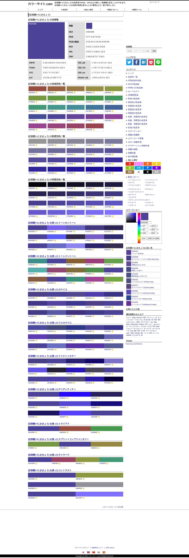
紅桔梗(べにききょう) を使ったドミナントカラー (52, 356)
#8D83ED (69, 249)
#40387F (108, 198)
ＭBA (132, 333)
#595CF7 (50, 240)
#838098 (89, 145)
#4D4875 (69, 383)
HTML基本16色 (134, 80)
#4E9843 (70, 102)
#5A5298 (108, 154)
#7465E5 (70, 216)
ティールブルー (151, 331)
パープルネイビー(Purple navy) (143, 282)
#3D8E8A (31, 265)
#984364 (70, 130)
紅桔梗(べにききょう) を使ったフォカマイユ (50, 323)
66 (142, 335)
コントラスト (150, 205)
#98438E (32, 130)
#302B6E (107, 240)
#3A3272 (89, 198)
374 (146, 324)
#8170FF (79, 498)
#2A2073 (69, 365)
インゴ (146, 333)
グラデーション (150, 185)
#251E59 (94, 398)
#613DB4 (31, 340)
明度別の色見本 (135, 113)
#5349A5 (70, 207)
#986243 (51, 92)
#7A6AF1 (89, 216)
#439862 (108, 102)
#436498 (108, 111)
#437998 (89, 111)
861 (150, 333)
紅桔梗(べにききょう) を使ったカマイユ (47, 289)
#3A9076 (69, 283)
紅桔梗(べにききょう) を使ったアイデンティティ (52, 389)
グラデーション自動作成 (138, 146)
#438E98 (70, 111)
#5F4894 (135, 263)
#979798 (32, 145)
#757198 (32, 154)
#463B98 (70, 164)
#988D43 (89, 92)
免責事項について (97, 547)
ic (148, 326)
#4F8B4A (88, 274)
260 (144, 317)
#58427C (135, 285)
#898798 (70, 145)
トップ (40, 10)
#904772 (50, 274)
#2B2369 (88, 249)
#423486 (31, 307)
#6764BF (69, 231)
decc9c (148, 320)
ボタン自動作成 (135, 142)
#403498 (89, 164)
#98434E (89, 130)
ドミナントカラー (134, 185)
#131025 (70, 188)
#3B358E (107, 331)
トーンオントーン (134, 180)
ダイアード (132, 194)
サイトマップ (154, 2)
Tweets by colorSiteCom (134, 344)
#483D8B (135, 257)
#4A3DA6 (50, 383)
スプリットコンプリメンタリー (139, 200)
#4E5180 (135, 280)
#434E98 (32, 120)
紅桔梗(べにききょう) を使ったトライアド (48, 423)
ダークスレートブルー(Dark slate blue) (145, 259)
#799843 (32, 102)
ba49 (157, 326)
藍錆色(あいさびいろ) (139, 276)
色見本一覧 (133, 77)
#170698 (108, 173)
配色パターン (134, 177)
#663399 (135, 302)
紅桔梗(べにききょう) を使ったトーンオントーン (52, 223)
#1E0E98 (89, 173)
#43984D (89, 102)
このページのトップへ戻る (111, 507)
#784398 (89, 120)
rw (156, 317)
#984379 (51, 130)
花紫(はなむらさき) (138, 265)
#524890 (69, 298)
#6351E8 (31, 374)
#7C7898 (108, 145)
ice (152, 322)
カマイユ (131, 182)
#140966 (88, 365)
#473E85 (31, 365)
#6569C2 (50, 249)
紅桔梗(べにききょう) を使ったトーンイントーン (52, 256)
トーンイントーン (151, 180)
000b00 (128, 335)
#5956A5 (50, 316)
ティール (156, 333)
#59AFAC (31, 274)
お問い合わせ (110, 547)
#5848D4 (63, 407)
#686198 (70, 154)
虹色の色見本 (134, 128)
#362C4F (107, 249)
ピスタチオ (136, 335)
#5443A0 (50, 307)
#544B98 (32, 164)
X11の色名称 (133, 84)
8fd (142, 333)
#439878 (32, 111)
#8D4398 (108, 120)
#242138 (50, 374)
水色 (139, 168)
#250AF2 (63, 398)
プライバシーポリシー (82, 547)
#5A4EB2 (89, 207)
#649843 (51, 102)
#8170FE (108, 216)
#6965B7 (107, 340)
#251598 (70, 173)
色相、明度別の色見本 (137, 120)
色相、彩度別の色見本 (137, 117)
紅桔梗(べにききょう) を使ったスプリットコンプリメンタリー (58, 439)
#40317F (69, 316)
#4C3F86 (31, 298)
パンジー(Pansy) (137, 253)
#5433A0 (69, 349)
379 (131, 331)
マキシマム (139, 320)
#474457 (88, 374)
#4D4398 (51, 120)
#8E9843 (108, 92)
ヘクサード (132, 205)
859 (159, 320)
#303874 (88, 340)
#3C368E (69, 307)
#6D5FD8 (51, 216)
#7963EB (50, 231)
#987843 (70, 92)
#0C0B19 (51, 188)
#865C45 (31, 283)
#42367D (88, 231)
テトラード (132, 202)
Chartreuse (134, 324)
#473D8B (32, 207)
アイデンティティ (134, 189)
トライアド (132, 197)
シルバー (129, 328)
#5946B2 (135, 291)
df (144, 320)
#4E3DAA (88, 298)
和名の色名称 (134, 99)
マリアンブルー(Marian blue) (142, 299)
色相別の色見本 (135, 106)
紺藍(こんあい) (137, 270)
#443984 (31, 316)
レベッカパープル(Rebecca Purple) (144, 304)
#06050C (32, 188)
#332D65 (70, 198)
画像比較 (132, 153)
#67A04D (107, 265)
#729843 (31, 448)
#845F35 (69, 265)
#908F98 (51, 145)
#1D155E (31, 417)
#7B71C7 (107, 365)
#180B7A (94, 407)
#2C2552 (107, 231)
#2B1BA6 (88, 383)
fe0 (144, 331)
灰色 (157, 172)
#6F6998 (51, 154)
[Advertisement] (144, 28)
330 (138, 331)
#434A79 (50, 331)
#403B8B (88, 316)
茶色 (130, 172)
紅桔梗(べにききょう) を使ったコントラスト (50, 470)
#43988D (51, 111)
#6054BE (108, 207)
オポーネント (150, 194)
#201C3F (108, 188)
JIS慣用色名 (133, 95)
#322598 (32, 173)
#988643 (94, 448)
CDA (155, 322)
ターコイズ (147, 328)
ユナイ (128, 317)
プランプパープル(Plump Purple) (143, 293)
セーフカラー (134, 91)
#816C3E (69, 274)
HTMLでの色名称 (135, 88)
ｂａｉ (150, 324)
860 (155, 320)
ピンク (139, 164)
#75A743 (107, 283)
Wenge (137, 333)
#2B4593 (135, 297)
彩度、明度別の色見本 (137, 124)
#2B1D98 (51, 173)
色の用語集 (133, 156)
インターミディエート (136, 192)
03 (152, 320)
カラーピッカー (135, 131)
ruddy (134, 317)
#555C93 (107, 349)
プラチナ (143, 326)
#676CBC (50, 349)
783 (153, 326)
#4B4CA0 (31, 331)
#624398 (70, 120)
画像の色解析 (134, 135)
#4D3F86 (88, 307)
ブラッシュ (151, 317)
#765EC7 (88, 240)
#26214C (32, 198)
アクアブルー (145, 322)
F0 (150, 326)
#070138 (107, 383)
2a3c (128, 324)
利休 (138, 322)
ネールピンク (138, 328)
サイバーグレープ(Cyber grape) (143, 287)
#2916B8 (69, 374)
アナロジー (149, 189)
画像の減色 (133, 149)
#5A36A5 (88, 349)
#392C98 (108, 164)
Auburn (141, 324)
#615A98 (89, 154)
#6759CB (32, 216)
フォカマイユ (150, 182)
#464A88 (135, 268)
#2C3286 (69, 340)
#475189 (135, 274)
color (128, 333)
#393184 (107, 298)
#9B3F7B (88, 265)
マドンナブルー (134, 326)
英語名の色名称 (135, 102)
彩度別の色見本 (135, 109)
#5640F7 (63, 417)
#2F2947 (69, 240)
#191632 (89, 188)
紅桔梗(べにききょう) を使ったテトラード (48, 455)
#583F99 (135, 251)
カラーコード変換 (135, 138)
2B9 (135, 331)
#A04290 (88, 283)
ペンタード (149, 202)
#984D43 (32, 92)
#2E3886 (69, 331)
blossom (139, 317)
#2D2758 (51, 198)
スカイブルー (131, 322)
